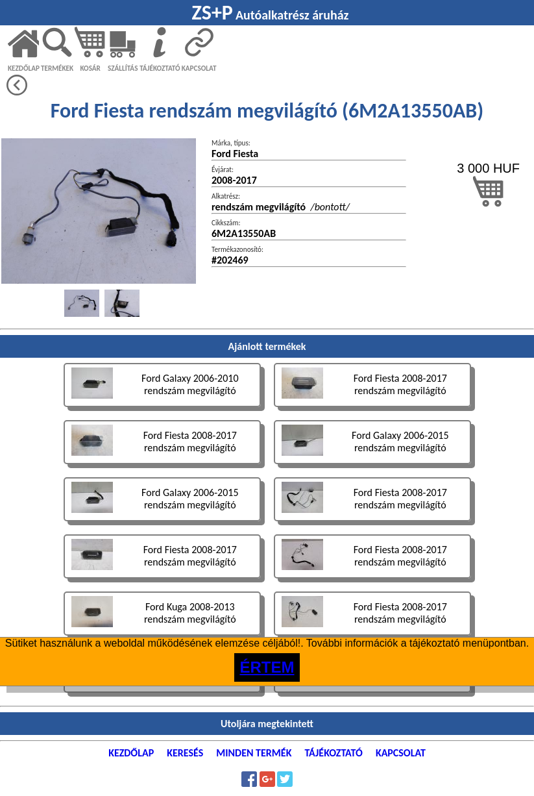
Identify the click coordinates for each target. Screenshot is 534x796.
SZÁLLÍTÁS (123, 68)
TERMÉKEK (57, 68)
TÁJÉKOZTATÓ (160, 68)
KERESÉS (185, 753)
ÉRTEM (267, 667)
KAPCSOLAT (199, 68)
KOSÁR (90, 68)
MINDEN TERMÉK (253, 753)
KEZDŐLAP (24, 68)
